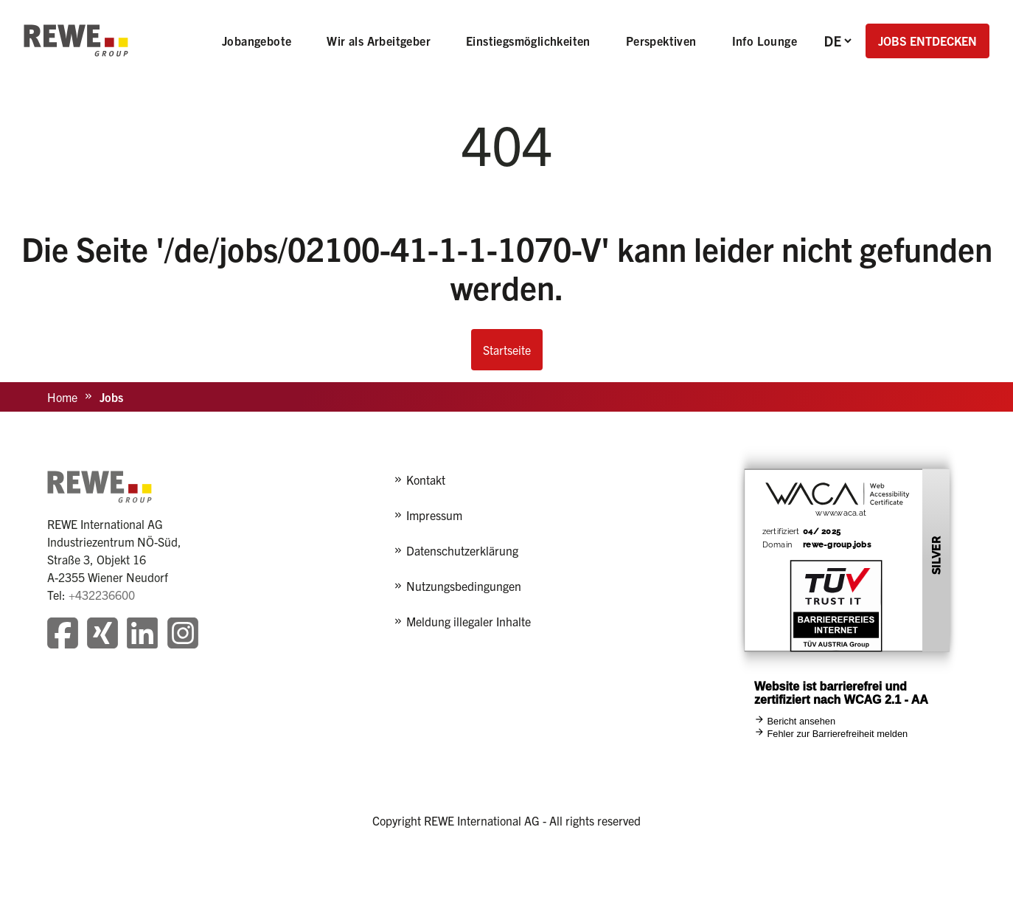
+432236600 (102, 594)
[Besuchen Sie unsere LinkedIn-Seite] (142, 634)
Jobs (111, 397)
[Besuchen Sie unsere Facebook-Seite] (62, 634)
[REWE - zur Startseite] (76, 40)
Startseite (507, 349)
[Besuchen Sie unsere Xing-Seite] (102, 634)
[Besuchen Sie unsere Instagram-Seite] (182, 634)
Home (62, 397)
